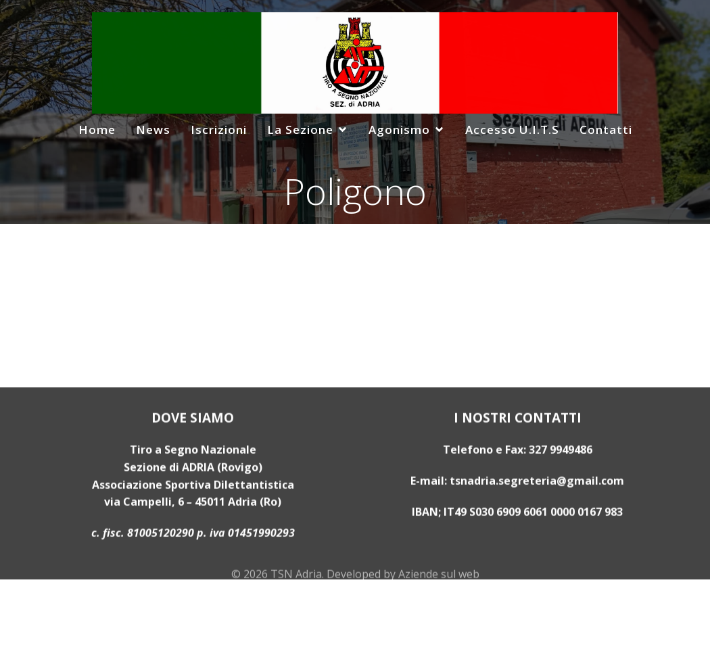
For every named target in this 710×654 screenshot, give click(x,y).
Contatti (605, 129)
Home (97, 129)
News (153, 129)
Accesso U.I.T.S (512, 129)
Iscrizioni (219, 129)
